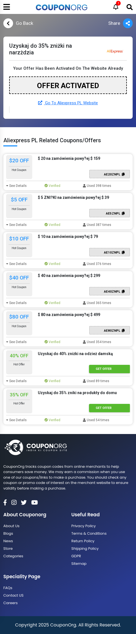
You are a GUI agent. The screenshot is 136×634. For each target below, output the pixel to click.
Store (8, 548)
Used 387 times (97, 225)
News (8, 541)
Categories (13, 556)
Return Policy (83, 541)
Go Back (18, 23)
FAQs (7, 587)
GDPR (76, 556)
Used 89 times (96, 381)
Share (120, 23)
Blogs (8, 533)
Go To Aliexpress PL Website (68, 102)
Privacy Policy (83, 526)
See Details (16, 186)
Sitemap (79, 563)
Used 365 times (97, 303)
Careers (10, 603)
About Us (11, 526)
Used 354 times (97, 342)
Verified (52, 186)
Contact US (13, 595)
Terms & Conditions (89, 533)
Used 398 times (97, 186)
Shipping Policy (85, 548)
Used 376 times (97, 264)
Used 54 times (96, 420)
